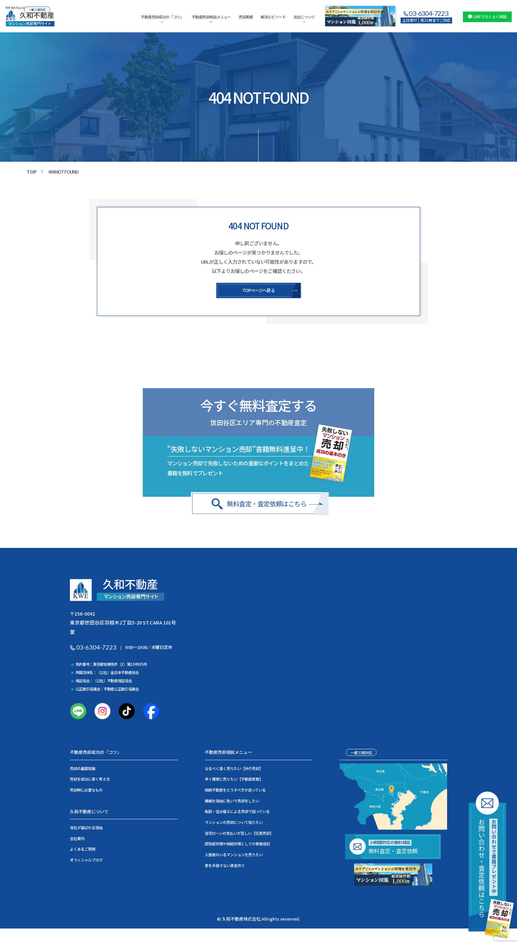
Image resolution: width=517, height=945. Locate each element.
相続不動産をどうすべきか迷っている (235, 791)
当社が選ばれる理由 (86, 829)
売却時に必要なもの (86, 791)
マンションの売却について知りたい (234, 824)
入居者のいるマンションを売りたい (234, 856)
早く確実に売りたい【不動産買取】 (234, 781)
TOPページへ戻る (258, 290)
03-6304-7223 (428, 13)
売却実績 (246, 16)
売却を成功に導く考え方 (90, 781)
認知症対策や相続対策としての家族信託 (237, 845)
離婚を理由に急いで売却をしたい (232, 802)
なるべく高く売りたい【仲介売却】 (234, 770)
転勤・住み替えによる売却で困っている (237, 813)
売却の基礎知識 (82, 770)
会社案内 (77, 840)
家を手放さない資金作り (225, 867)
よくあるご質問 (82, 851)
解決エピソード (273, 16)
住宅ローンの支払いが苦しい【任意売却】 (239, 834)
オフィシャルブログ (86, 861)
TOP (32, 171)
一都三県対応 (361, 754)
